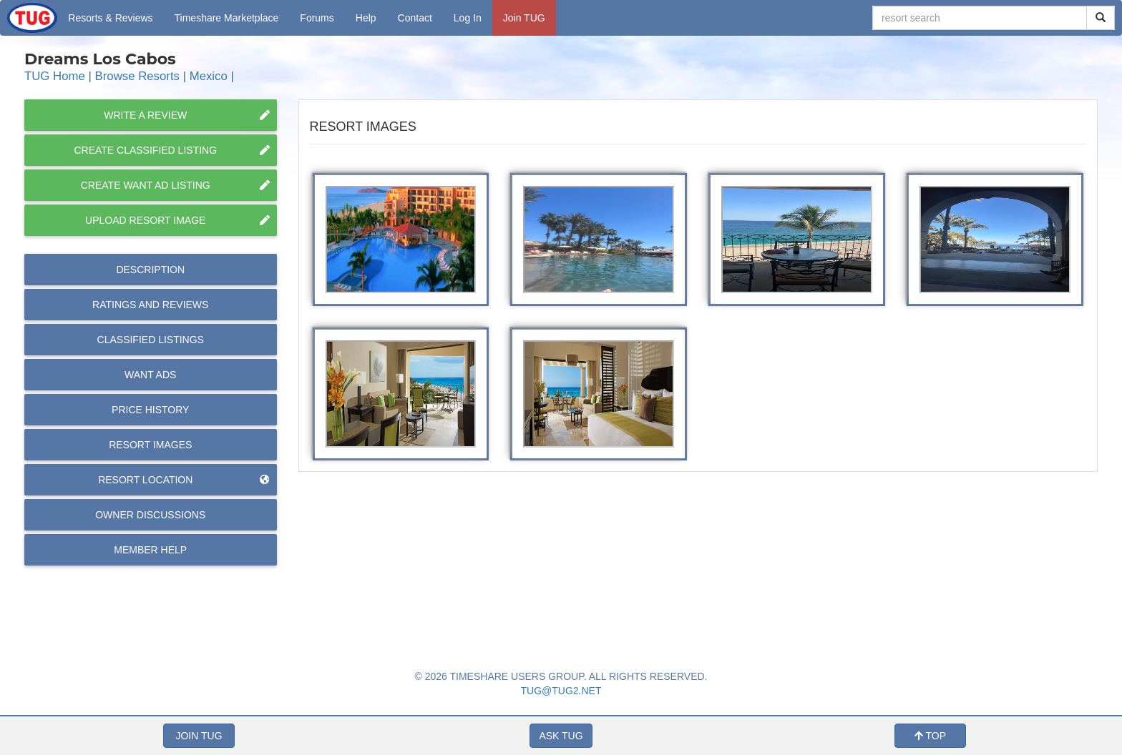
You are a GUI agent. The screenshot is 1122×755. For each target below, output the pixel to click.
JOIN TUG (198, 735)
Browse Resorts (137, 76)
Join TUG (524, 18)
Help (366, 18)
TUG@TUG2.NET (561, 690)
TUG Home (54, 76)
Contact (415, 18)
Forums (316, 18)
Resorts (110, 18)
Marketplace (227, 18)
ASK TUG (560, 735)
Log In (468, 18)
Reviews (150, 304)
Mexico (209, 76)
